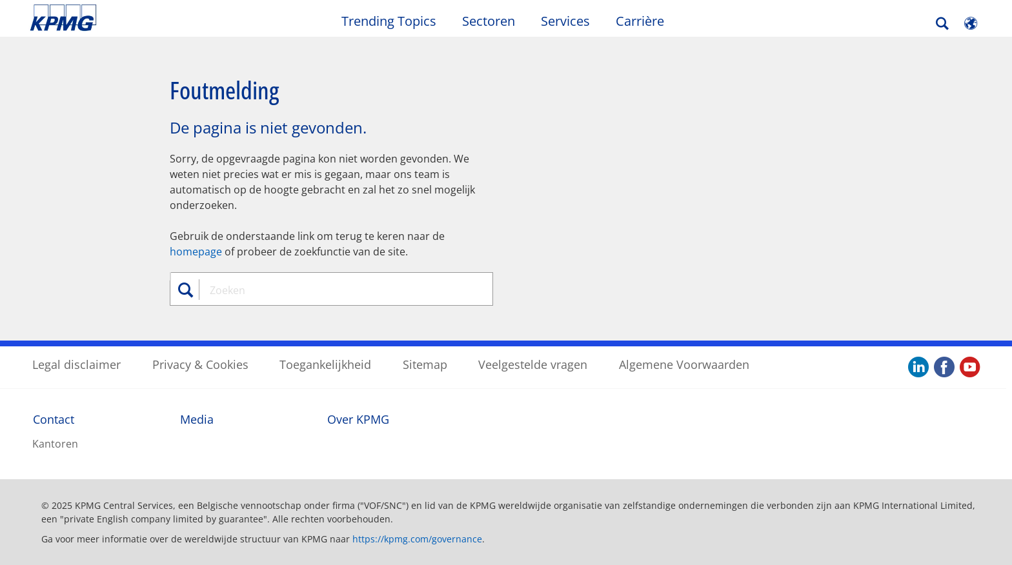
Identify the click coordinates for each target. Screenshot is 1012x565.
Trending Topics (388, 21)
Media (197, 419)
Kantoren (55, 444)
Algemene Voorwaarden (684, 364)
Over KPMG (358, 419)
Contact (53, 419)
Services (565, 21)
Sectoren (488, 21)
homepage (196, 251)
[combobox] (336, 290)
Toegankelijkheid (325, 364)
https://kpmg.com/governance (417, 539)
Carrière (640, 21)
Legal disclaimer (76, 364)
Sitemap (425, 364)
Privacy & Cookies (200, 364)
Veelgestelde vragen (532, 364)
